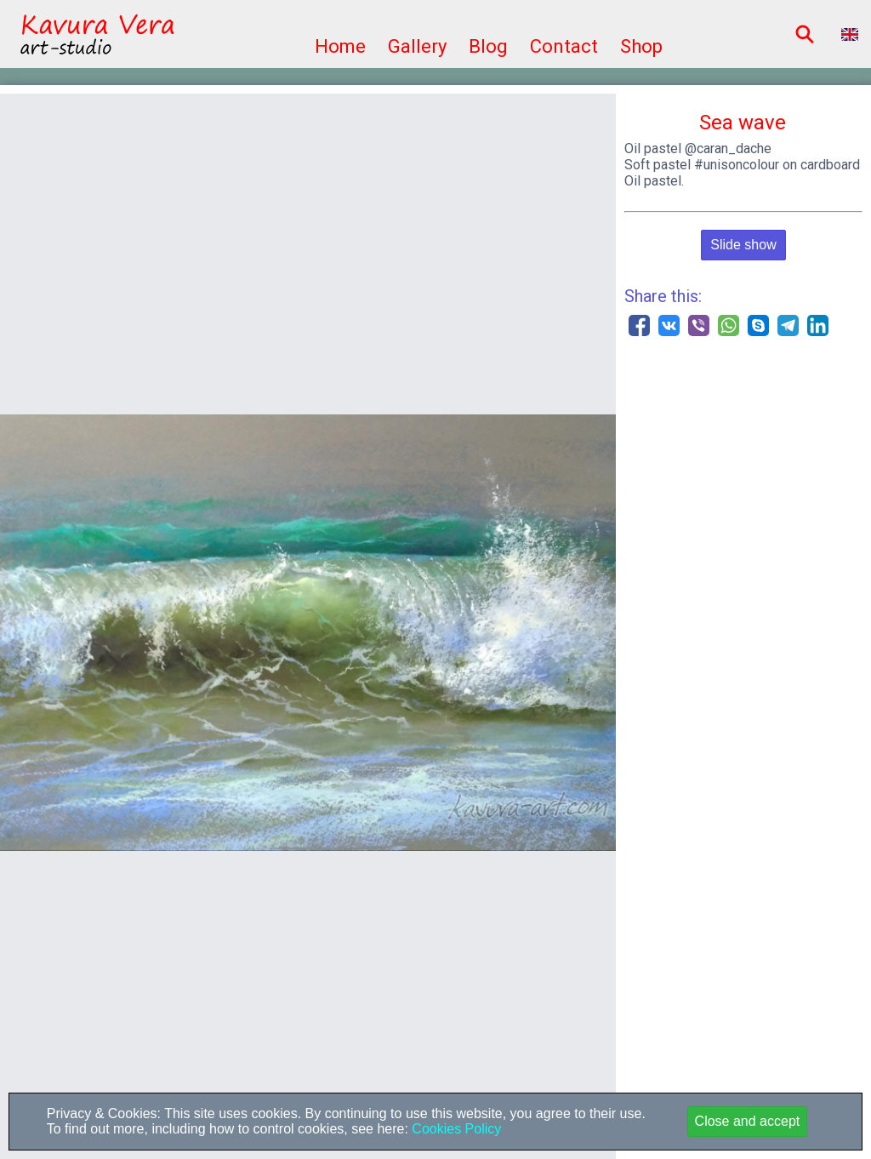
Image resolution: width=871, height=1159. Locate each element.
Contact (564, 46)
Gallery (417, 46)
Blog (488, 46)
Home (340, 46)
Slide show (743, 244)
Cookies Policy (454, 1129)
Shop (641, 46)
